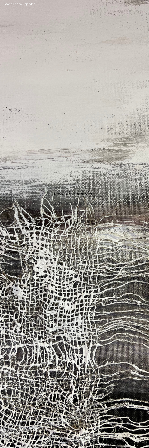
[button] (74, 442)
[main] (74, 195)
